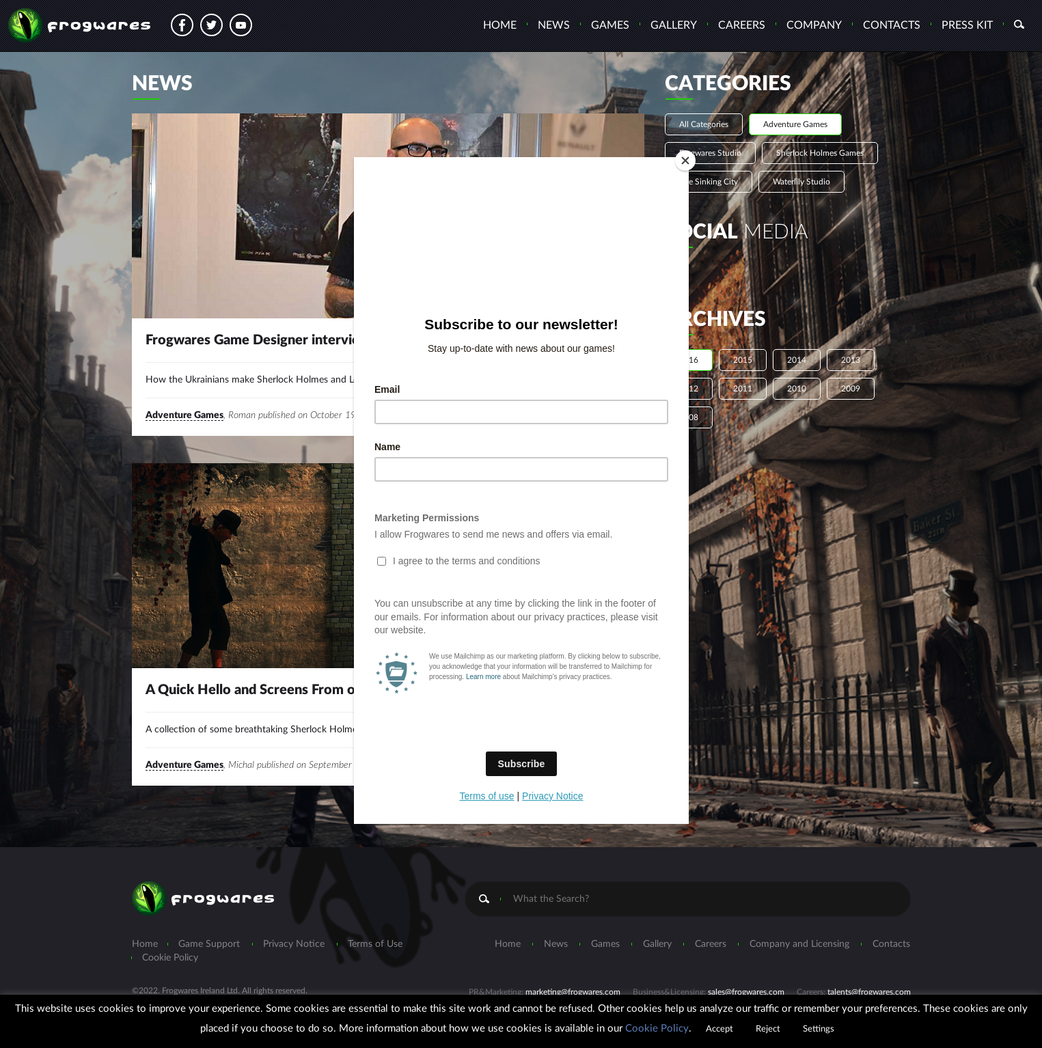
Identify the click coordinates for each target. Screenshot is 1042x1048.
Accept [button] (719, 1029)
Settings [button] (818, 1029)
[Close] (685, 160)
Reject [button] (768, 1029)
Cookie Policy (657, 1028)
